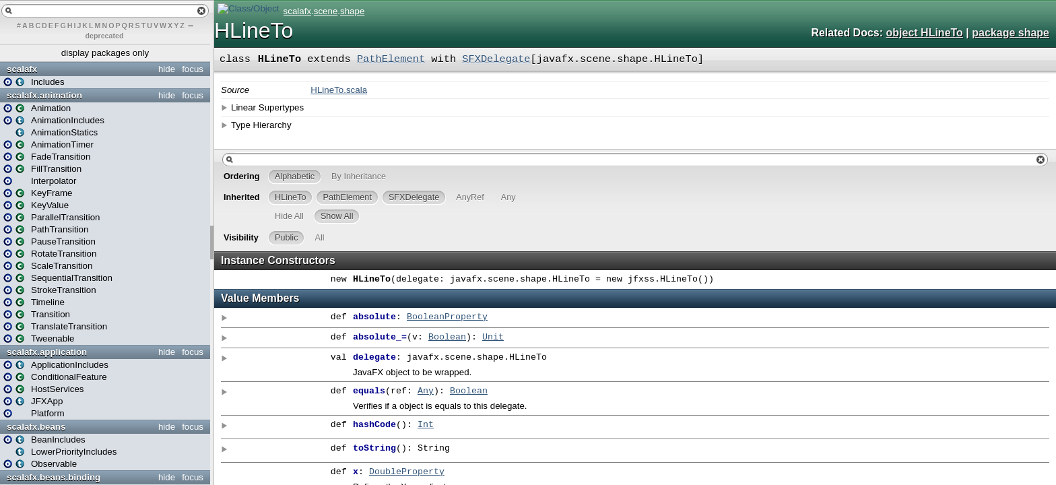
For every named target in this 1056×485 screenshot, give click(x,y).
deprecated (105, 36)
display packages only (105, 53)
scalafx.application (47, 352)
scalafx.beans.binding (53, 477)
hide (166, 69)
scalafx (22, 69)
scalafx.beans (36, 427)
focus (192, 69)
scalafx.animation (44, 95)
